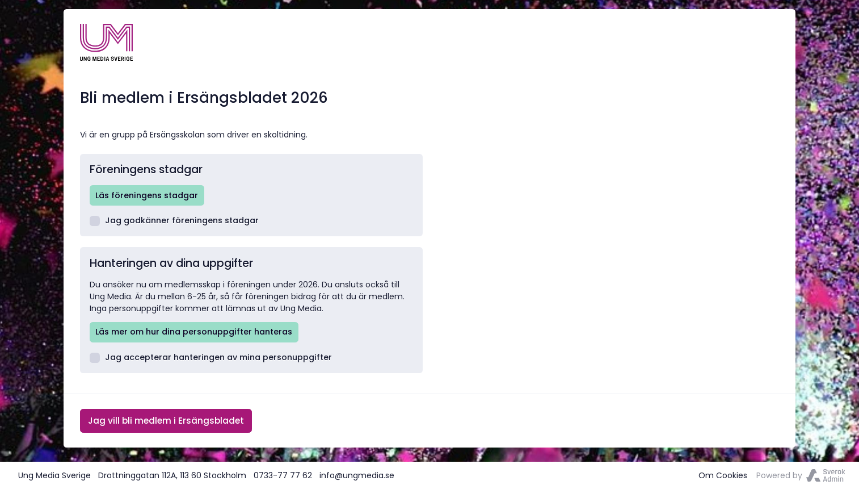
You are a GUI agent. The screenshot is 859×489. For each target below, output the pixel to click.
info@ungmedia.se (356, 475)
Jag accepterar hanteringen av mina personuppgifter (211, 357)
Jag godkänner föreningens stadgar (174, 220)
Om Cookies (722, 475)
